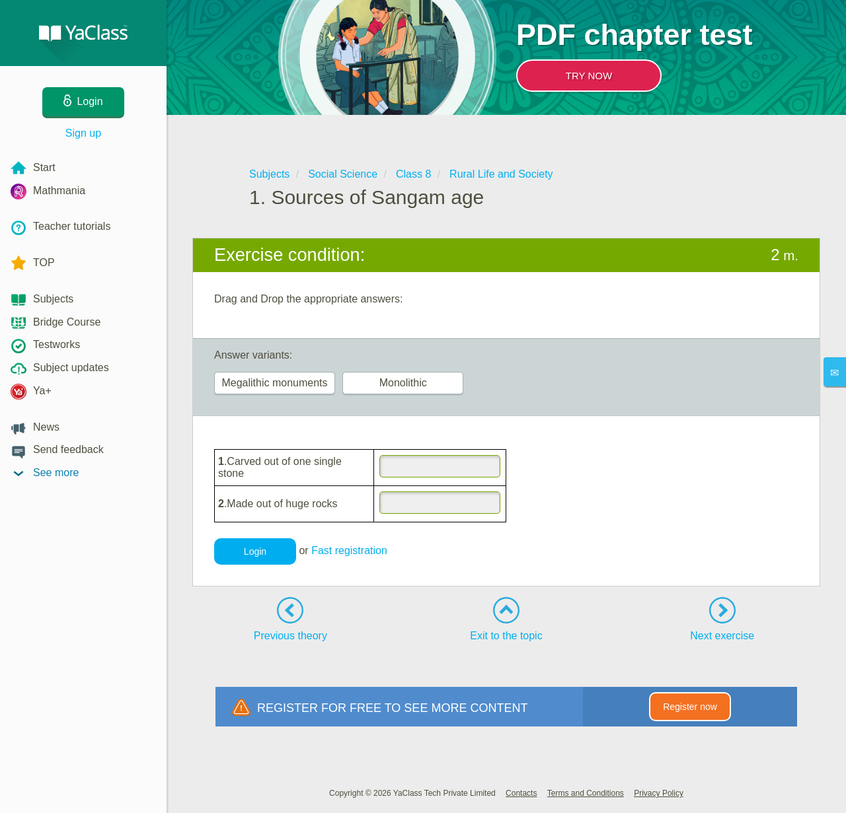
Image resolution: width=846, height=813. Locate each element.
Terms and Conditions (585, 793)
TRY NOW (589, 75)
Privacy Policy (658, 793)
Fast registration (349, 550)
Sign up (83, 133)
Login (255, 551)
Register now (690, 706)
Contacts (521, 793)
